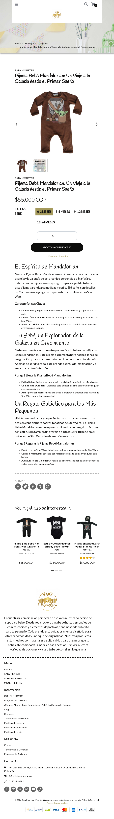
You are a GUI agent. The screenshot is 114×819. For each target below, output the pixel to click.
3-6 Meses (63, 211)
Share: (20, 481)
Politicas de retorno (14, 723)
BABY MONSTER (13, 673)
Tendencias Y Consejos (16, 749)
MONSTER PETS (13, 682)
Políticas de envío (13, 731)
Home (18, 43)
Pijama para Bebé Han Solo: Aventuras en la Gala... (26, 546)
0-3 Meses (44, 211)
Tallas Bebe (20, 211)
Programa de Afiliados (15, 700)
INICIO (8, 669)
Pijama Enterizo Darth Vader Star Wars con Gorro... (87, 546)
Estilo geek (30, 43)
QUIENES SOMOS (13, 696)
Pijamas (44, 43)
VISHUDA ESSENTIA (15, 678)
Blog (6, 709)
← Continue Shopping (57, 256)
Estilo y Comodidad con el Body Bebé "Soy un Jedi (57, 546)
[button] (83, 4)
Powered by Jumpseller (57, 803)
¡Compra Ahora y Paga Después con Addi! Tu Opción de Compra (37, 705)
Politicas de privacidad (15, 727)
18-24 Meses (46, 222)
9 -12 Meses (82, 211)
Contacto (9, 714)
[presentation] (16, 125)
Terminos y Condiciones (16, 718)
